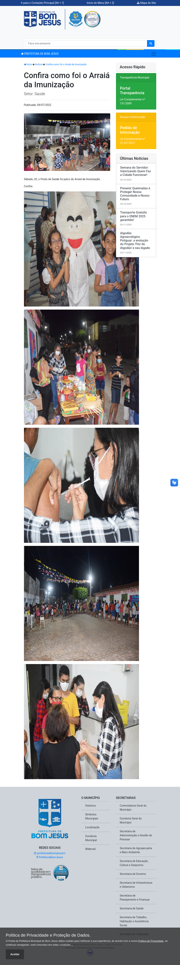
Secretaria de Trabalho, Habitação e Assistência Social (134, 921)
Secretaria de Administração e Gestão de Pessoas (136, 835)
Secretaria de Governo (133, 873)
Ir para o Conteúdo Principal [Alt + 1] (42, 2)
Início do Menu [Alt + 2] (100, 2)
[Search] (86, 43)
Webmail (90, 848)
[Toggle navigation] (153, 54)
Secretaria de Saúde (132, 908)
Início (28, 64)
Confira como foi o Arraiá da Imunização (66, 64)
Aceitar (14, 954)
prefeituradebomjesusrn (49, 853)
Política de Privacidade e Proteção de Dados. (48, 935)
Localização (92, 827)
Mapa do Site (146, 2)
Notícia (38, 64)
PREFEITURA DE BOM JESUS (40, 53)
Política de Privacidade (151, 940)
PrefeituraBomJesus (49, 857)
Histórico (90, 805)
